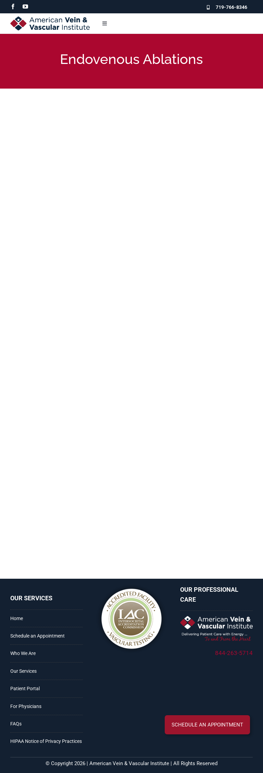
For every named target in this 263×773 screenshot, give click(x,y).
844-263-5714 (234, 653)
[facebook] (13, 6)
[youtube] (25, 6)
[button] (207, 724)
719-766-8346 (231, 7)
